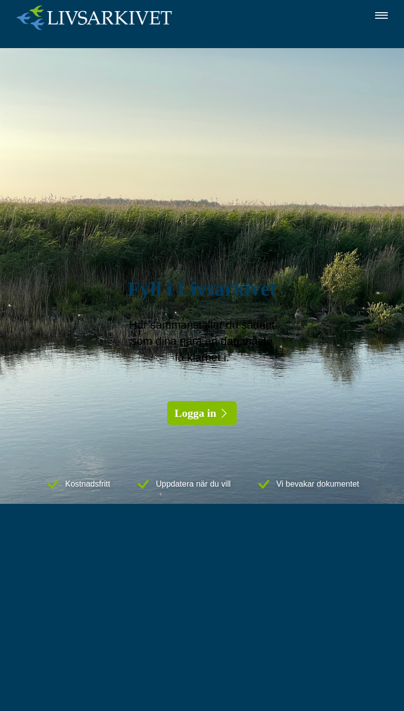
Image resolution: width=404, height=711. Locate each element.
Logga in (36, 37)
